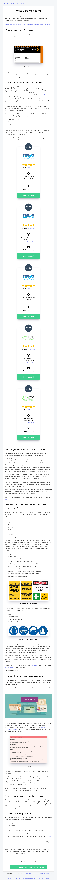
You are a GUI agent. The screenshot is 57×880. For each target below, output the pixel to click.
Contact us (24, 3)
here (6, 499)
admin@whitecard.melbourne (43, 873)
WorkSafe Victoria (44, 95)
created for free (19, 690)
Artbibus (34, 665)
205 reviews (31, 349)
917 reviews (31, 410)
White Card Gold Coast (29, 878)
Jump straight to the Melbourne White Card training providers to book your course (28, 24)
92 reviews (31, 168)
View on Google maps (28, 181)
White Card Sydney (43, 878)
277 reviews (31, 228)
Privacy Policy (28, 873)
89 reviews (31, 289)
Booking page (28, 195)
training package (9, 667)
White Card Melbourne (10, 3)
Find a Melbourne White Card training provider (28, 867)
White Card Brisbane (14, 878)
